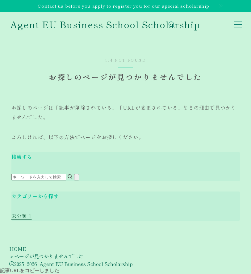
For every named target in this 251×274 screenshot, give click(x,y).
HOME (17, 248)
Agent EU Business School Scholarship (105, 24)
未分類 (21, 216)
